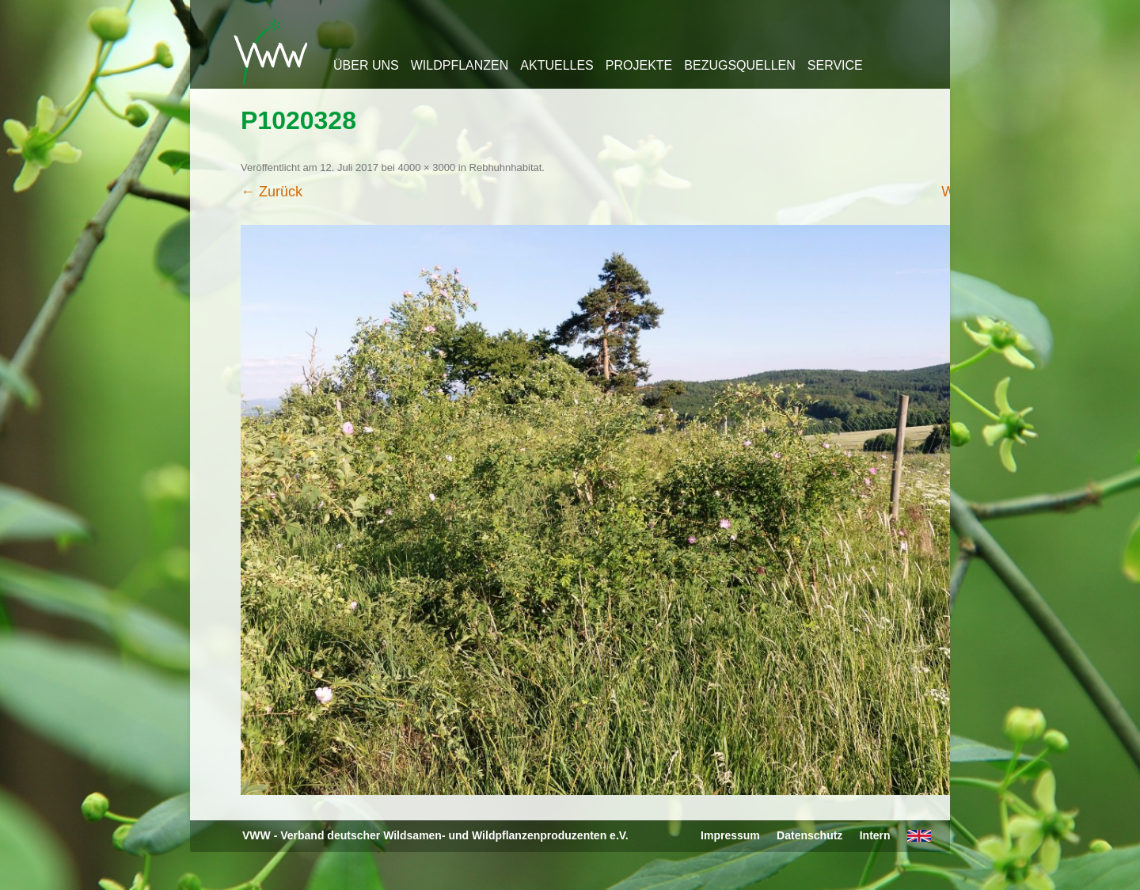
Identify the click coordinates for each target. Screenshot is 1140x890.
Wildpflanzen (460, 65)
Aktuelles (556, 65)
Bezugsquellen (739, 65)
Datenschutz (809, 835)
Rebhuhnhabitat (505, 167)
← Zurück (271, 192)
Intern (875, 835)
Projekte (639, 65)
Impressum (730, 835)
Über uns (366, 65)
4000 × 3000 (427, 167)
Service (835, 65)
